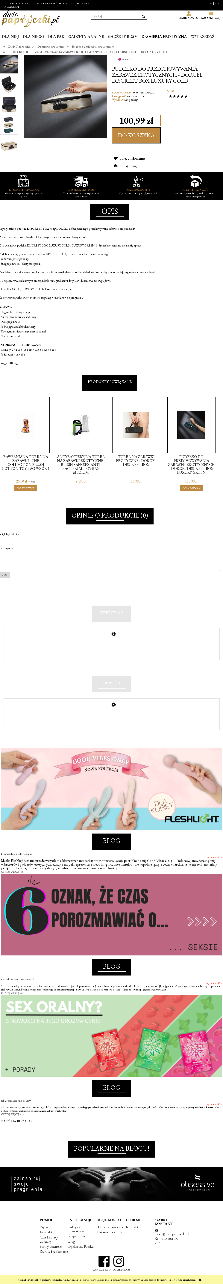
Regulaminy (77, 1238)
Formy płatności (51, 1248)
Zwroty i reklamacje (54, 1254)
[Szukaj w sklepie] (115, 16)
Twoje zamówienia (110, 1229)
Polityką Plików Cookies (93, 1279)
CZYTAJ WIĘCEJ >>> (12, 874)
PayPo (44, 1229)
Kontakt (46, 1234)
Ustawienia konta (109, 1234)
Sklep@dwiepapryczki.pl (172, 1236)
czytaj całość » (214, 859)
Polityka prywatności (77, 1231)
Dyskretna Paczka (80, 1248)
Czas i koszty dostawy (49, 1241)
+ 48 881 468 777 (167, 1243)
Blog (71, 1243)
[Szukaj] (143, 16)
